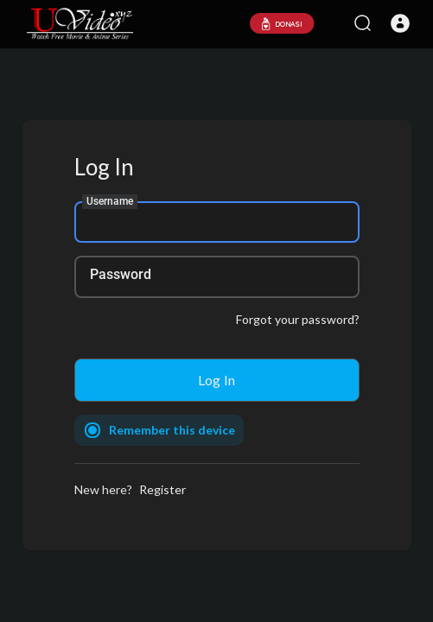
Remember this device (172, 429)
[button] (400, 23)
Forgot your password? (298, 319)
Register (162, 489)
